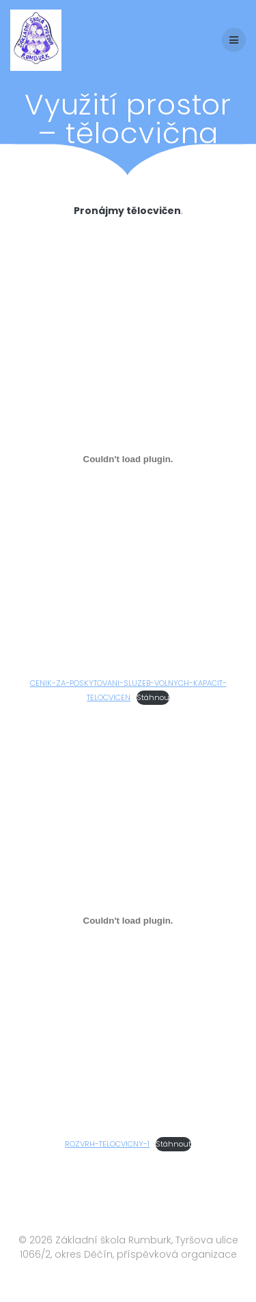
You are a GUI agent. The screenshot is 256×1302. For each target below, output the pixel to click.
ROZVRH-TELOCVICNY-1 (107, 1143)
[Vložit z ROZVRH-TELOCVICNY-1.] (128, 920)
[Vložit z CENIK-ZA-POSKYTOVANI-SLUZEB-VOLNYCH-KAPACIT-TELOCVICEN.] (128, 459)
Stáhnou (153, 697)
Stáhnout (173, 1143)
